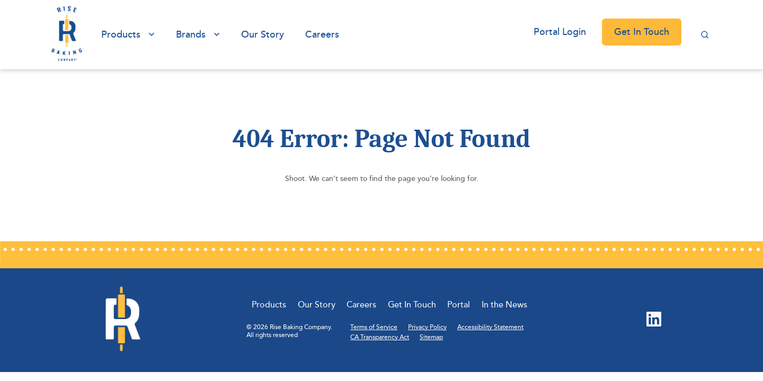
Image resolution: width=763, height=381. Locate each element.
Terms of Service (373, 327)
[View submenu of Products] (151, 35)
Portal (458, 305)
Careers (322, 34)
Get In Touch (641, 32)
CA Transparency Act (379, 337)
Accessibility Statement (490, 327)
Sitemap (431, 337)
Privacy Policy (427, 327)
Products (120, 34)
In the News (504, 305)
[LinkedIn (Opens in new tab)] (653, 320)
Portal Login (560, 32)
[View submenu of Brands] (217, 35)
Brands (191, 34)
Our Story (262, 34)
